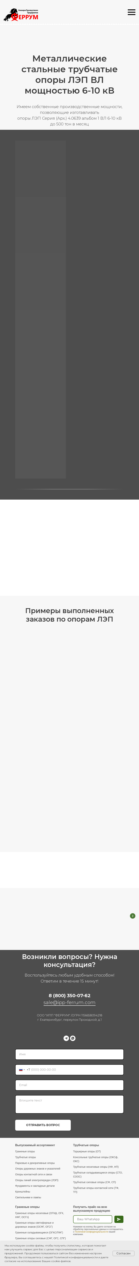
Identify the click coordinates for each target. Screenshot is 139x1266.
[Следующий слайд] (132, 915)
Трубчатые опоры (25, 1156)
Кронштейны (22, 1190)
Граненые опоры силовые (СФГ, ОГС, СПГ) (40, 1237)
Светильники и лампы (28, 1196)
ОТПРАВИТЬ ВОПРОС (43, 1124)
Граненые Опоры (40, 904)
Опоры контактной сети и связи (33, 1173)
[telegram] (66, 1037)
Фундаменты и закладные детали (35, 1184)
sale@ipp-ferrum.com (70, 1001)
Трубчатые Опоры (91, 904)
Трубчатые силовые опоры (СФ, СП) (94, 1181)
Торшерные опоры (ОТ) (87, 1150)
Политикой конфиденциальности (91, 1231)
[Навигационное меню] (131, 12)
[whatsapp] (72, 1037)
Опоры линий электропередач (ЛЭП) (36, 1179)
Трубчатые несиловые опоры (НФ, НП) (96, 1165)
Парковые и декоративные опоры (35, 1162)
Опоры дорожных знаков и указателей (37, 1167)
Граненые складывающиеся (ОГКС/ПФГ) (39, 1231)
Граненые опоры (25, 1150)
